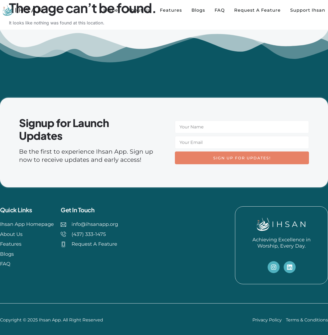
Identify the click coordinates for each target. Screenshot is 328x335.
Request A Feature (257, 10)
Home (110, 10)
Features (171, 10)
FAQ (220, 10)
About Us (139, 10)
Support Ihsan (307, 10)
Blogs (198, 10)
